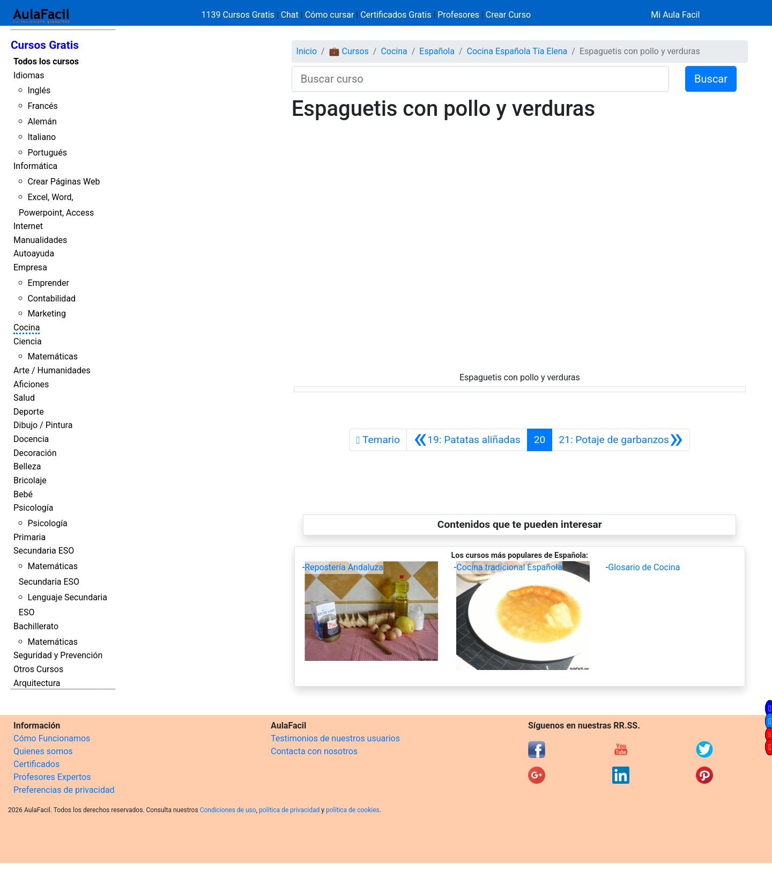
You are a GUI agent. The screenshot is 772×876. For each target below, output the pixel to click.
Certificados (36, 764)
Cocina (26, 327)
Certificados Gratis (395, 15)
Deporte (28, 412)
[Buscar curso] (480, 79)
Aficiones (31, 384)
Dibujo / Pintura (42, 425)
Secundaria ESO (43, 551)
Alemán (41, 121)
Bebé (23, 494)
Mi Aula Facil (675, 15)
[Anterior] (467, 440)
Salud (24, 398)
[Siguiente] (621, 440)
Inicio (306, 51)
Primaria (29, 537)
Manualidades (40, 240)
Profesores (458, 15)
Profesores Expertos (52, 777)
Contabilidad (51, 298)
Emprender (48, 283)
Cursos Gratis (45, 45)
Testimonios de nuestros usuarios (335, 738)
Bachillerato (35, 626)
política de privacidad (289, 810)
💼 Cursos (349, 51)
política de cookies (353, 810)
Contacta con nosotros (314, 751)
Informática (35, 166)
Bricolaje (30, 480)
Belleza (27, 466)
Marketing (46, 313)
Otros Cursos (38, 669)
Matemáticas (52, 356)
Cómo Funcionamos (51, 738)
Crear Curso (508, 15)
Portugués (47, 153)
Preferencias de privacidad (64, 790)
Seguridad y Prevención (57, 655)
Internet (28, 226)
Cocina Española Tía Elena (517, 51)
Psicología (33, 508)
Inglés (38, 90)
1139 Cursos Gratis (239, 15)
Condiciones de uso (228, 810)
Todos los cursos (46, 61)
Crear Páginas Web (63, 181)
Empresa (30, 267)
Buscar (711, 78)
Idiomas (28, 75)
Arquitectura (36, 683)
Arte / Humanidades (52, 370)
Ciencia (27, 341)
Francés (42, 106)
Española (437, 51)
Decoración (35, 453)
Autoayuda (33, 253)
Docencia (31, 439)
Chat (290, 15)
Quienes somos (43, 751)
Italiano (41, 137)
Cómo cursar (329, 15)
